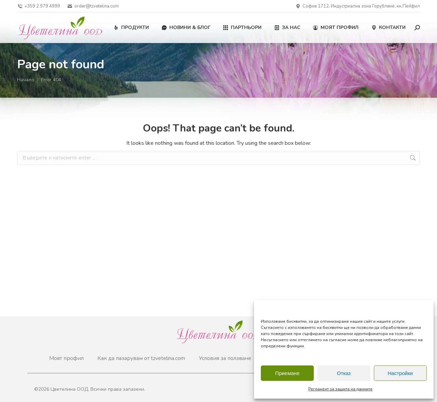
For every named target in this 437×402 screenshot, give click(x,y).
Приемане (287, 373)
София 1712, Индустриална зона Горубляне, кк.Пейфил (357, 6)
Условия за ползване (225, 358)
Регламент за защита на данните (340, 389)
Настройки (400, 373)
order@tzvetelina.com (92, 6)
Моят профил (66, 358)
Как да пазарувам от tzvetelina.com (141, 358)
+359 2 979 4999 (38, 6)
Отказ (344, 373)
